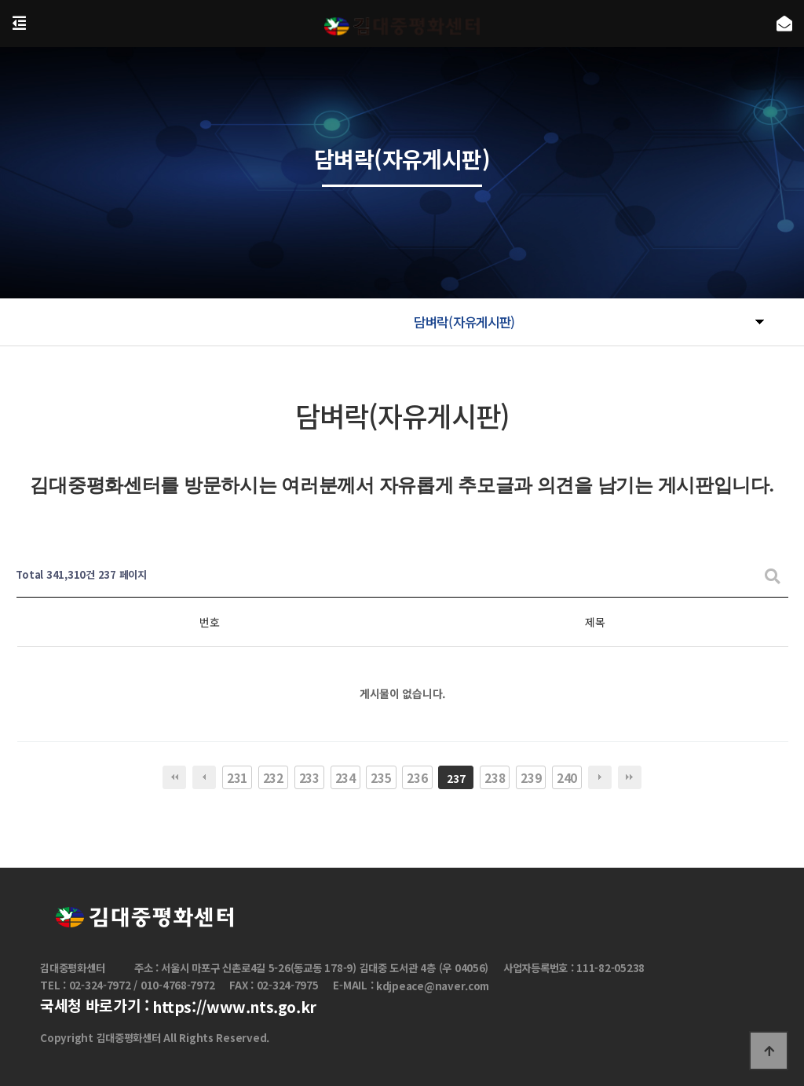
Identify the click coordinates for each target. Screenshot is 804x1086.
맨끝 (629, 777)
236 (417, 777)
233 (309, 777)
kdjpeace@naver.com (432, 985)
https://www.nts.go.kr (234, 1007)
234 (345, 777)
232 (273, 777)
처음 (174, 777)
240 (567, 777)
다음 (600, 777)
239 (531, 777)
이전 (204, 777)
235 (381, 777)
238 (494, 777)
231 (237, 777)
